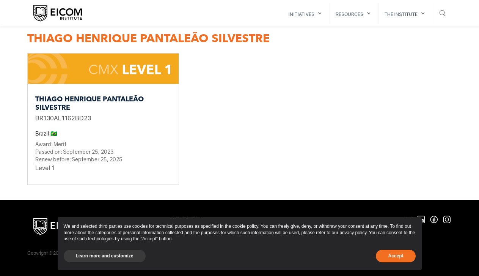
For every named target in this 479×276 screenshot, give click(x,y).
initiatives (301, 14)
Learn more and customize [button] (104, 256)
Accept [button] (395, 256)
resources (349, 14)
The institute (401, 14)
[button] (306, 13)
